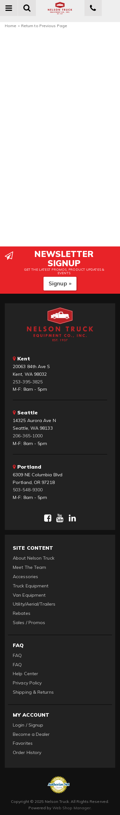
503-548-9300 (28, 490)
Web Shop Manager (71, 807)
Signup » (60, 283)
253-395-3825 (28, 382)
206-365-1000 (28, 436)
